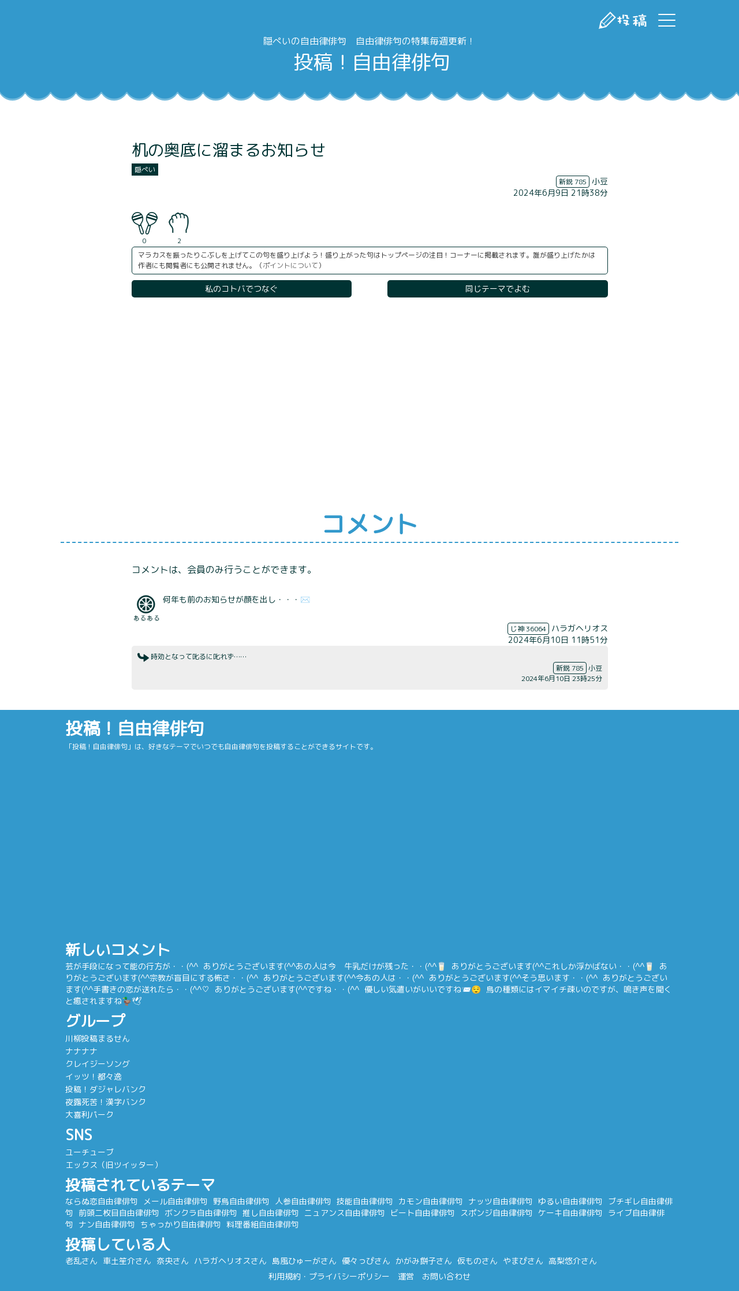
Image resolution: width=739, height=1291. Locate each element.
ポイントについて (290, 265)
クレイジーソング (124, 1063)
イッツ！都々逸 (120, 1076)
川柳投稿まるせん (124, 1038)
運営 (406, 1276)
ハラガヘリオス (579, 628)
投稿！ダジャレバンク (132, 1089)
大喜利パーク (116, 1114)
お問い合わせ (446, 1276)
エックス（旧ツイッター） (140, 1164)
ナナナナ (108, 1051)
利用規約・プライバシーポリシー (329, 1276)
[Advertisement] (369, 405)
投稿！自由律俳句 (369, 62)
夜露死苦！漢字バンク (132, 1101)
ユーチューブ (116, 1152)
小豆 (600, 181)
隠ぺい (145, 169)
